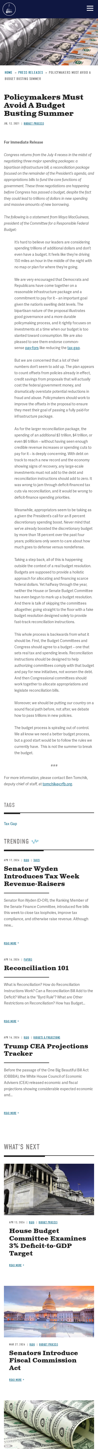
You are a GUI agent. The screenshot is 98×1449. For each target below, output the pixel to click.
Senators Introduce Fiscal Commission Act (43, 1361)
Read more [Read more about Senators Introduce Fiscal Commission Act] (15, 1380)
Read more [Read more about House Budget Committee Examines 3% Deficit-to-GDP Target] (15, 1265)
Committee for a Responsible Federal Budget (9, 9)
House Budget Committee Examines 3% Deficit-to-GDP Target (47, 1242)
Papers (28, 959)
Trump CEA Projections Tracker (46, 1050)
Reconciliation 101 (36, 968)
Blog (26, 1037)
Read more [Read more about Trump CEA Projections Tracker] (10, 1113)
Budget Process (48, 1222)
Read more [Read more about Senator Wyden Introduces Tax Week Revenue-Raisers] (10, 943)
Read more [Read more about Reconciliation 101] (10, 1021)
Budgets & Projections (46, 1037)
